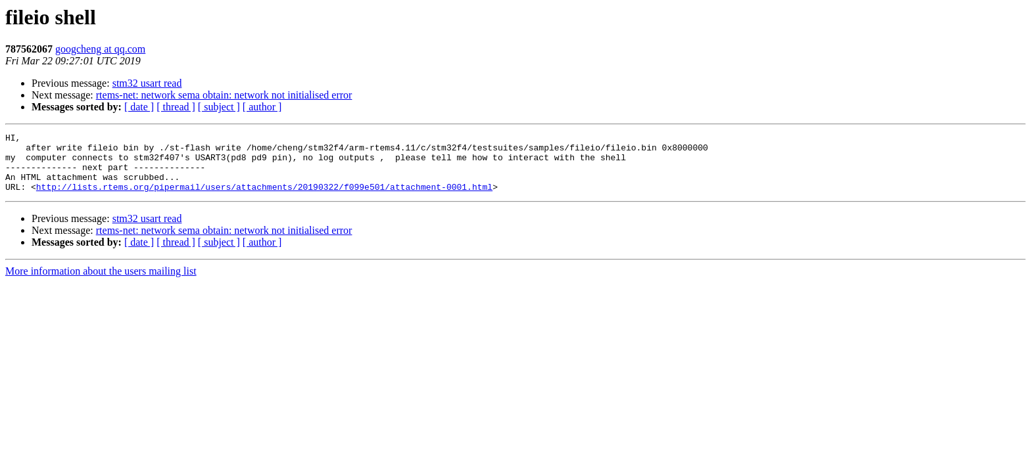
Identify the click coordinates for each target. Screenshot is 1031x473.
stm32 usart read (147, 83)
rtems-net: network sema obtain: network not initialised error (224, 95)
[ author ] (262, 106)
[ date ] (139, 106)
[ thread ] (175, 106)
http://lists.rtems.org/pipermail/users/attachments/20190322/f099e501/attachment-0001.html (264, 198)
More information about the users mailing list (101, 282)
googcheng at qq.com (100, 49)
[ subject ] (219, 106)
